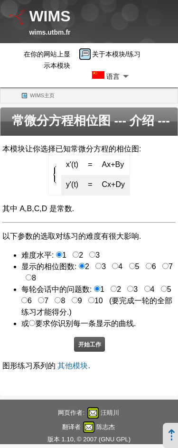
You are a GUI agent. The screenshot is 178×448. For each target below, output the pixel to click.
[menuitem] (113, 54)
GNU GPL (115, 439)
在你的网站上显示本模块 (47, 59)
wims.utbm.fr (49, 32)
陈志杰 (105, 426)
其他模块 (72, 366)
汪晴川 (110, 412)
